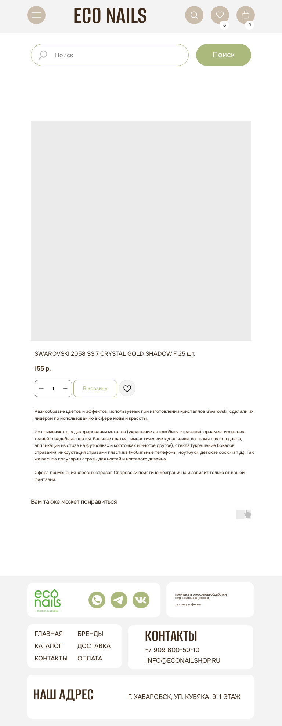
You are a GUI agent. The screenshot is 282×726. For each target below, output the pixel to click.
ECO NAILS (110, 15)
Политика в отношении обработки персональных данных (201, 596)
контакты (51, 658)
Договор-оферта (188, 604)
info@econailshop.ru (183, 660)
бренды (90, 634)
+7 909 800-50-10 (172, 650)
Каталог (48, 646)
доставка (94, 646)
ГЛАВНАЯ (49, 634)
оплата (89, 658)
